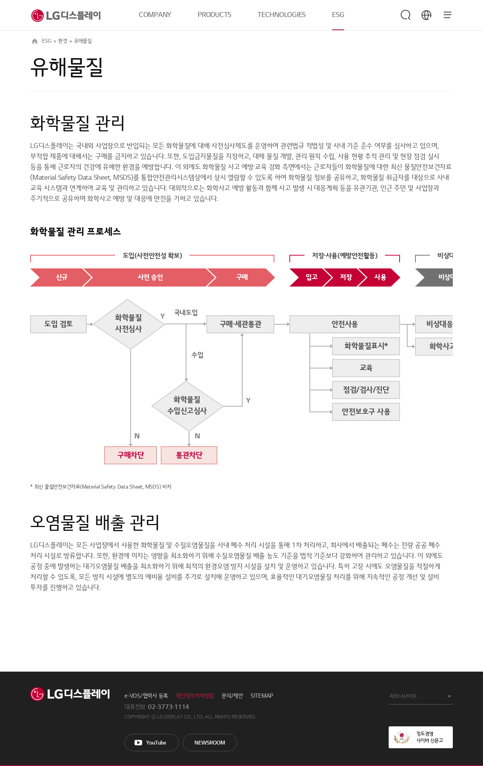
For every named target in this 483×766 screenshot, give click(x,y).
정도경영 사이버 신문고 (421, 737)
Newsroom (210, 742)
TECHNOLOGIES (282, 14)
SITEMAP (262, 696)
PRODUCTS (214, 14)
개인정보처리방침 (194, 696)
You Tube (151, 742)
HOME (34, 41)
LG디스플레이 (65, 15)
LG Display (69, 694)
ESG (338, 14)
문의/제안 (232, 696)
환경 (62, 41)
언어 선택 (426, 15)
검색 (405, 15)
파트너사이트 (403, 696)
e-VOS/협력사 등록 (146, 696)
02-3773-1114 (168, 707)
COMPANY (155, 14)
